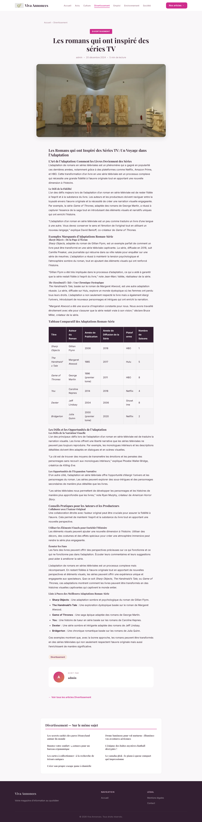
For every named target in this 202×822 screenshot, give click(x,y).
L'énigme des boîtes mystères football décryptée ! (125, 747)
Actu (77, 5)
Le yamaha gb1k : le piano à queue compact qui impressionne (128, 757)
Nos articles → (176, 5)
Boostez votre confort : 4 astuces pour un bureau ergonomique (68, 747)
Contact (151, 803)
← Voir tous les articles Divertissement (70, 697)
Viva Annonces (31, 5)
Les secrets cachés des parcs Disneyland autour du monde (68, 737)
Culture (87, 5)
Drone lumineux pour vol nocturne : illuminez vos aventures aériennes (129, 737)
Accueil (67, 5)
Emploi (117, 5)
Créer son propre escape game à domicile (69, 765)
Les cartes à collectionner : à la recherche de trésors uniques (70, 757)
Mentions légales (155, 797)
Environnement (131, 5)
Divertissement (102, 5)
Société (147, 5)
